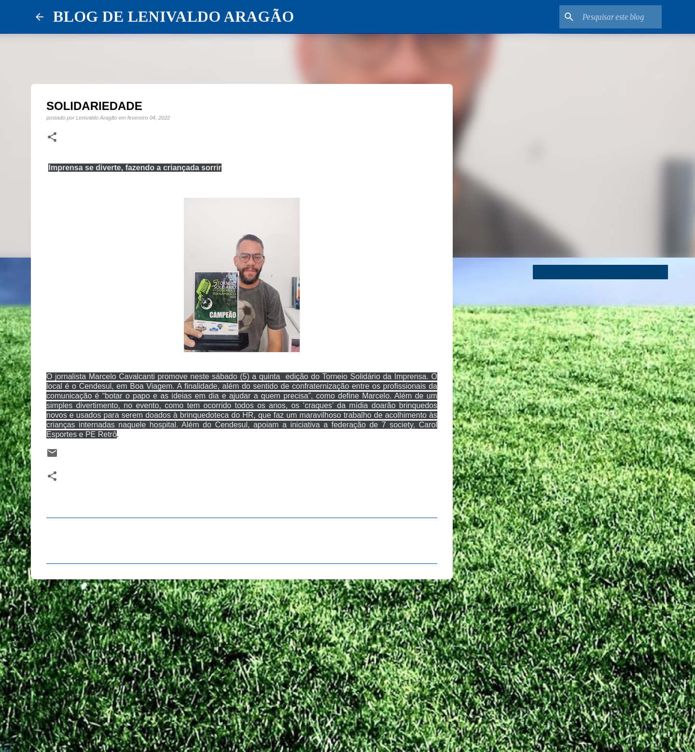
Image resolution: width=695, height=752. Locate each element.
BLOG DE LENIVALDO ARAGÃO (173, 16)
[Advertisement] (242, 661)
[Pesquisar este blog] (611, 16)
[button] (52, 137)
